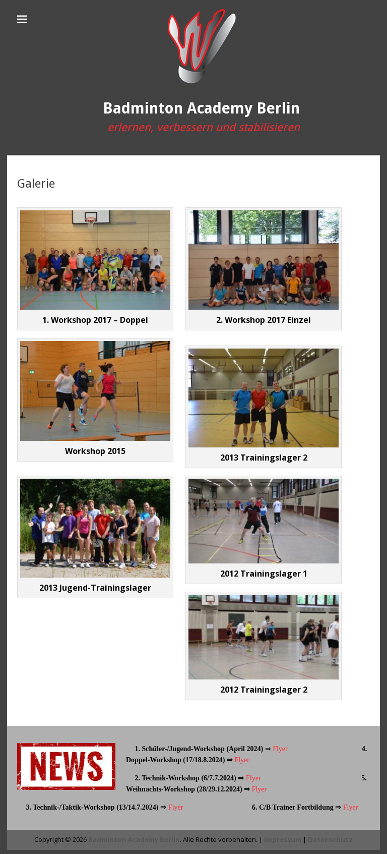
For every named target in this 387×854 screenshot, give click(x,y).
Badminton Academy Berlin (201, 108)
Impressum (282, 839)
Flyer (279, 749)
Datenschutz (330, 839)
